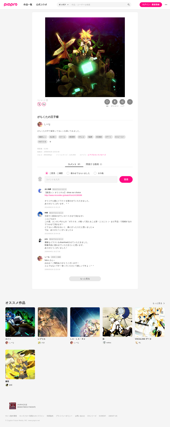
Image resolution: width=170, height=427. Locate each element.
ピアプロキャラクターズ (97, 155)
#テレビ (81, 137)
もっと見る (85, 279)
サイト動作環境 (11, 416)
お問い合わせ (80, 416)
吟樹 (46, 213)
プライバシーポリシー (64, 416)
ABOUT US (113, 416)
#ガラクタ (42, 142)
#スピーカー (119, 137)
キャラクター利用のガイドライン (31, 416)
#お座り (53, 137)
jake (46, 239)
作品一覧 (28, 4)
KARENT (102, 416)
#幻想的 (99, 137)
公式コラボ (41, 4)
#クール (62, 137)
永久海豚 (48, 189)
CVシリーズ (92, 416)
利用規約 (50, 416)
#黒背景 (72, 137)
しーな (47, 257)
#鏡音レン (42, 137)
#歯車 (90, 137)
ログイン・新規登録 (150, 4)
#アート (109, 137)
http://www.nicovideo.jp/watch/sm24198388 (63, 195)
